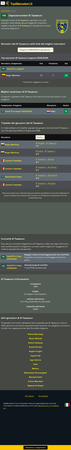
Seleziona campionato (35, 447)
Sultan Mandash (35, 382)
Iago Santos (35, 360)
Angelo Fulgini (35, 352)
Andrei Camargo (35, 343)
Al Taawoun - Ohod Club (46, 175)
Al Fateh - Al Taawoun (45, 151)
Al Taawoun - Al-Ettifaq (46, 167)
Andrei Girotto (35, 347)
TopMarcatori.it (21, 4)
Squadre (5, 11)
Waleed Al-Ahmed (36, 386)
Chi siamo (29, 396)
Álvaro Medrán (35, 339)
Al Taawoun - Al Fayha (46, 183)
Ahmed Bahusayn (35, 335)
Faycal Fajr (36, 356)
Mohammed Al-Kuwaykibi (35, 373)
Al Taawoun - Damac (45, 159)
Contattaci (43, 396)
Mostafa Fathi (35, 377)
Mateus (35, 369)
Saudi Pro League (18, 111)
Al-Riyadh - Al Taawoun (46, 143)
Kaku (35, 365)
